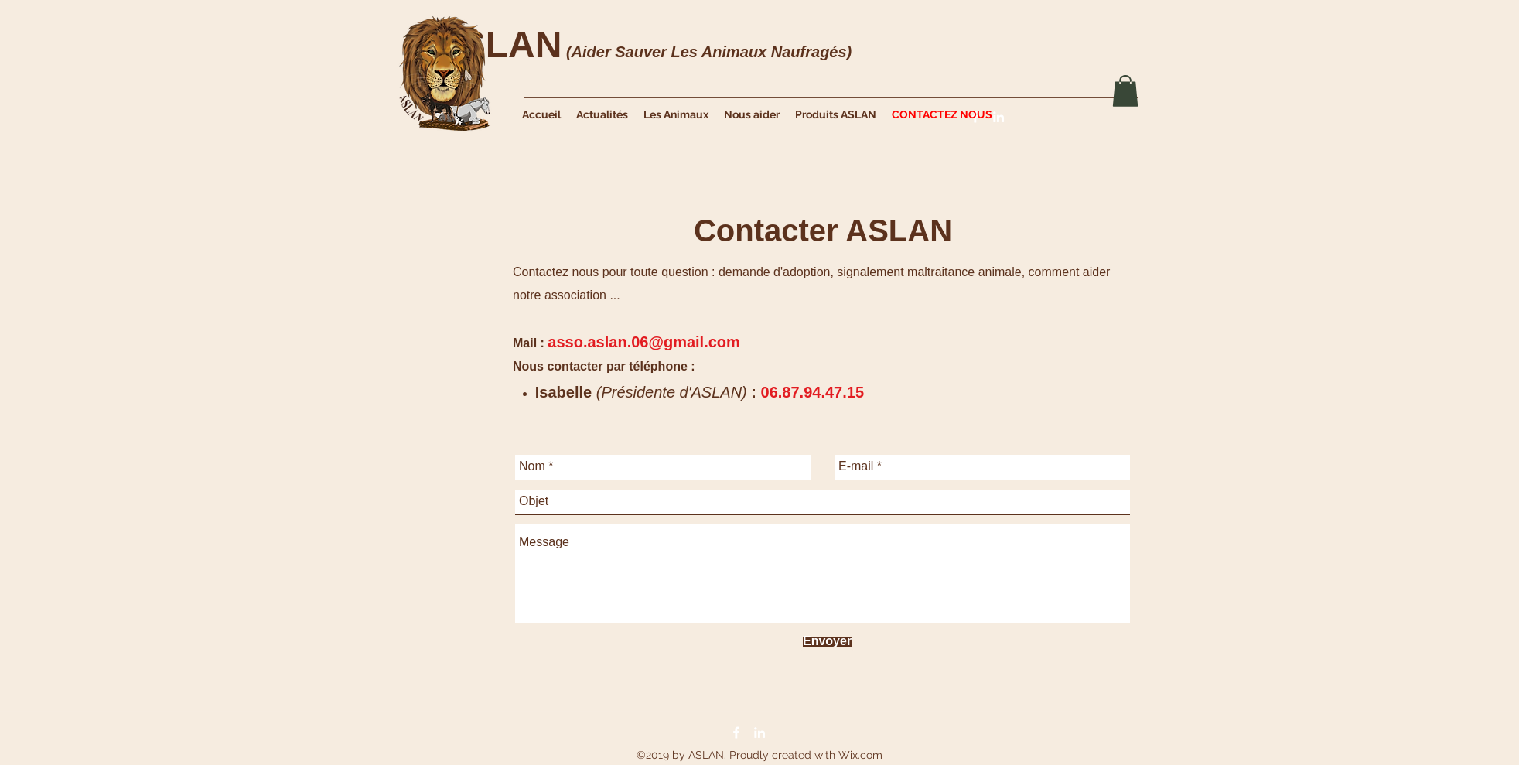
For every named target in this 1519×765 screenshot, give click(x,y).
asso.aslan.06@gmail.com (644, 341)
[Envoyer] (827, 642)
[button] (1125, 91)
